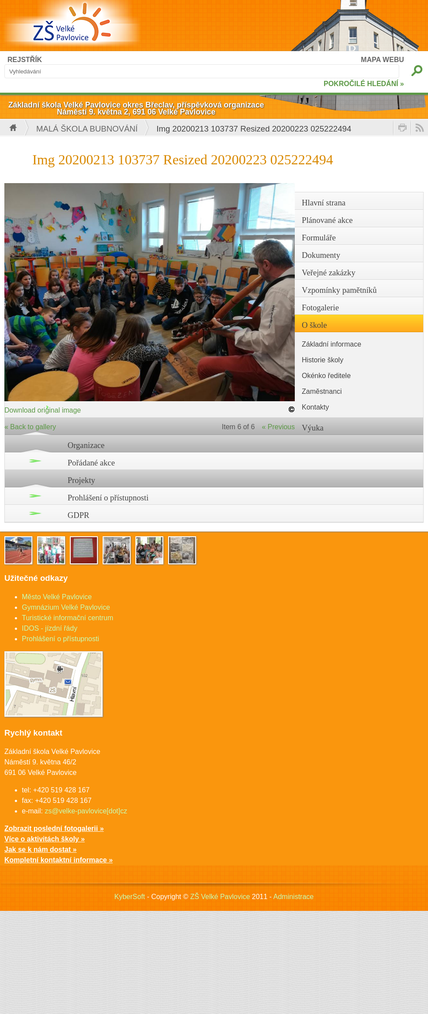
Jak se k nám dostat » (40, 849)
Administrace (293, 896)
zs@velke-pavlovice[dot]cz (86, 811)
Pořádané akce (91, 462)
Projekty (81, 480)
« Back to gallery (30, 427)
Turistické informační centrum (67, 618)
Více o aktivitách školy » (44, 839)
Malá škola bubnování (87, 128)
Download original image (42, 410)
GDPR (79, 515)
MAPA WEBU (382, 59)
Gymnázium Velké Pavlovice (66, 607)
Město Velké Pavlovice (57, 597)
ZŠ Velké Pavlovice (220, 896)
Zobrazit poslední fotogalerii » (54, 828)
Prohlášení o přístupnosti (108, 497)
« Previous (278, 427)
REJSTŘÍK (24, 59)
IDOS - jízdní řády (49, 628)
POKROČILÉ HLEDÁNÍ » (364, 83)
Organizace (86, 445)
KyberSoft (129, 896)
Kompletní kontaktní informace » (58, 860)
